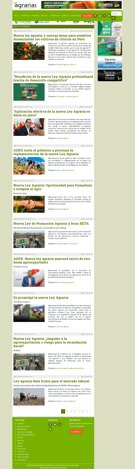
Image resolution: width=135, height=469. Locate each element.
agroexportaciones (77, 368)
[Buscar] (116, 13)
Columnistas (21, 460)
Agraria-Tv (21, 423)
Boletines (35, 15)
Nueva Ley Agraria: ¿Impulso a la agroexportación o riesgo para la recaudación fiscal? (50, 342)
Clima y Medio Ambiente (26, 435)
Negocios (20, 440)
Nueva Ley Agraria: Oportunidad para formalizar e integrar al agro (52, 187)
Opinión (20, 443)
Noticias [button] (44, 15)
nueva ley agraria (62, 64)
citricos (73, 64)
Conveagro (60, 96)
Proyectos (21, 451)
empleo (59, 401)
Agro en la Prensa (23, 426)
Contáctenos (75, 15)
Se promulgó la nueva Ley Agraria (40, 297)
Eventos (20, 437)
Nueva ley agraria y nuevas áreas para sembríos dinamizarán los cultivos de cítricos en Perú (52, 37)
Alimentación (22, 429)
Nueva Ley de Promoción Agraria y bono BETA (51, 223)
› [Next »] (90, 411)
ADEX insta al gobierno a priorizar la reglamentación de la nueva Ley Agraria (46, 152)
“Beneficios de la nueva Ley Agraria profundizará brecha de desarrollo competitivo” (53, 78)
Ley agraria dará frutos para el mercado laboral (51, 381)
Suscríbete (87, 16)
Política (20, 446)
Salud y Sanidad (22, 457)
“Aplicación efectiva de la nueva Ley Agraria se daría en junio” (51, 113)
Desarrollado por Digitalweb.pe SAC (53, 468)
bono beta (74, 244)
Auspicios (64, 15)
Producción (21, 449)
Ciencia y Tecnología (24, 432)
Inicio (16, 15)
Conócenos (25, 15)
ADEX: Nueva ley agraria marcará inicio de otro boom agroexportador (51, 260)
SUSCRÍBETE (76, 432)
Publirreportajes (23, 454)
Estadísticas (54, 15)
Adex (58, 170)
